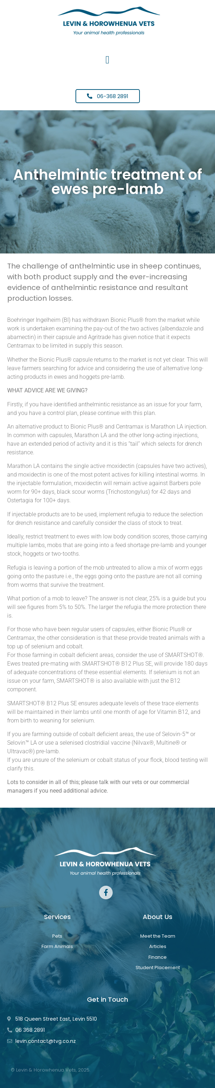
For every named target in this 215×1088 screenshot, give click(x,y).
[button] (107, 60)
